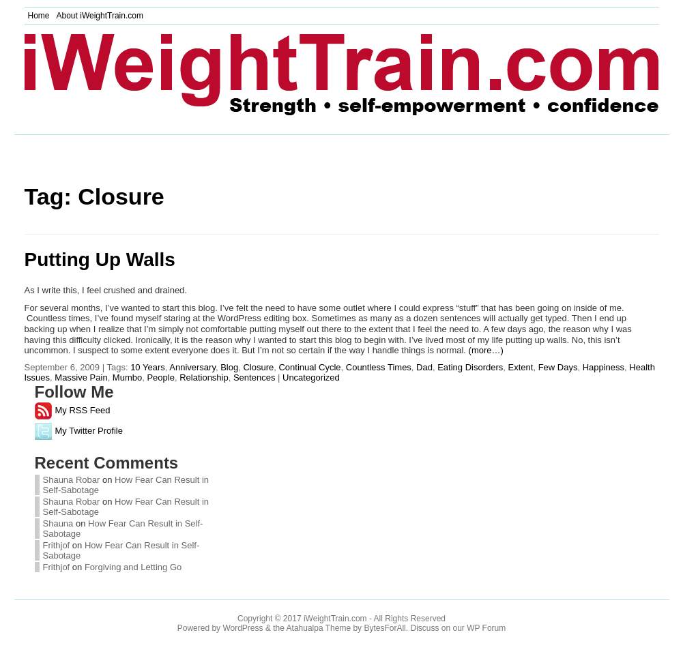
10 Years (147, 367)
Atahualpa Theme (319, 628)
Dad (424, 367)
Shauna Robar (71, 480)
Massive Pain (81, 377)
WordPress (242, 628)
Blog (229, 367)
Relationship (204, 377)
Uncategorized (311, 377)
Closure (258, 367)
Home (39, 15)
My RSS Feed (73, 410)
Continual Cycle (309, 367)
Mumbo (127, 377)
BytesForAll (384, 628)
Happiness (603, 367)
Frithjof (56, 545)
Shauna (59, 523)
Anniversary (192, 367)
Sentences (254, 377)
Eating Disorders (470, 367)
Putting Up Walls (100, 259)
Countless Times (378, 367)
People (160, 377)
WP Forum (486, 628)
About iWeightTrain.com (100, 15)
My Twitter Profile (79, 431)
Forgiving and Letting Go (133, 567)
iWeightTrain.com (335, 618)
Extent (521, 367)
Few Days (558, 367)
